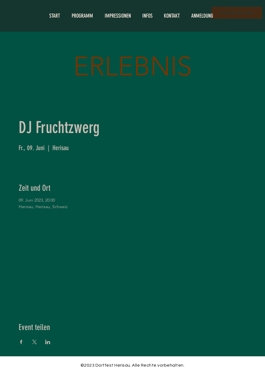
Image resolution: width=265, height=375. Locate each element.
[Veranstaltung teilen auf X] (34, 342)
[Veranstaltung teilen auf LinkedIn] (47, 342)
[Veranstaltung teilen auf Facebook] (21, 342)
